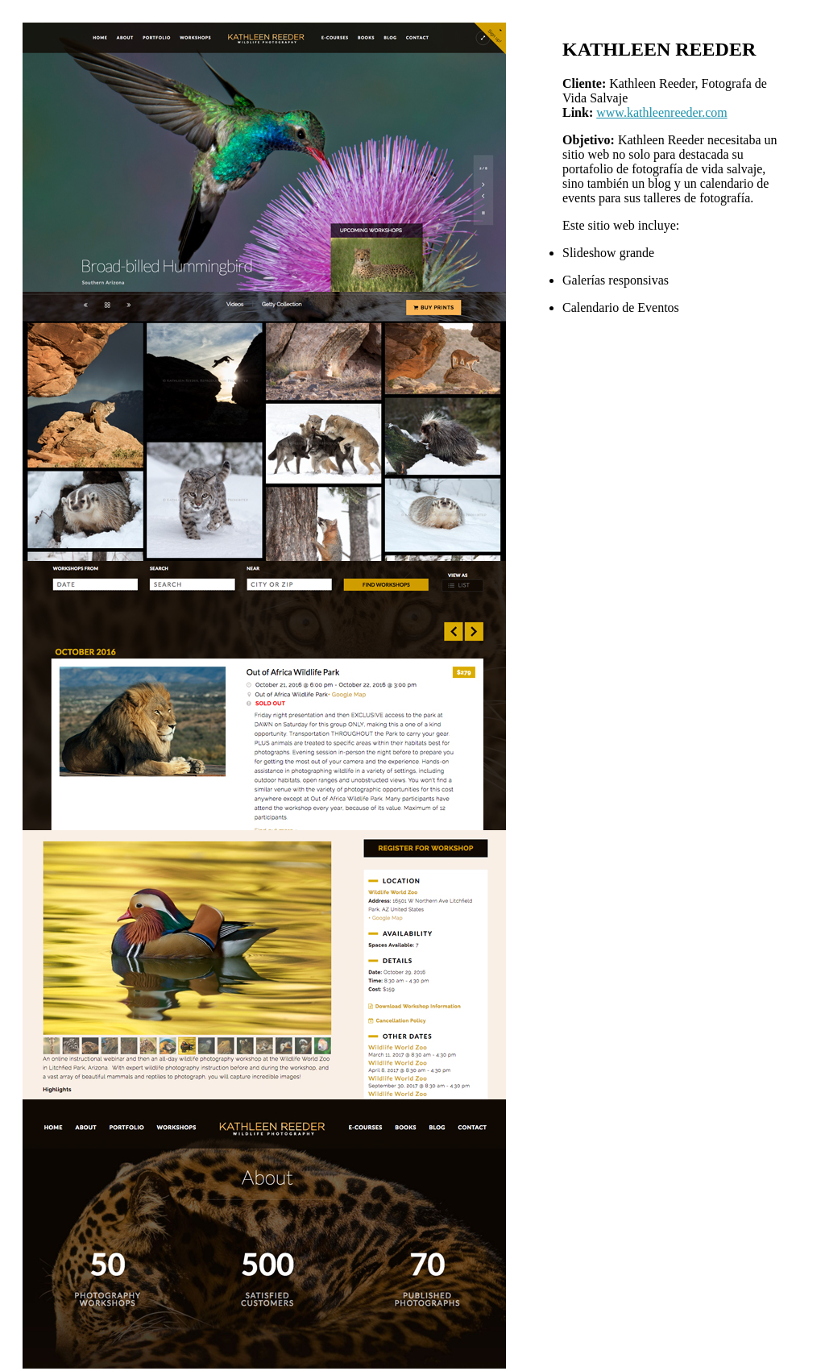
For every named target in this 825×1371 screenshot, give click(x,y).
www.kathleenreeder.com (661, 112)
